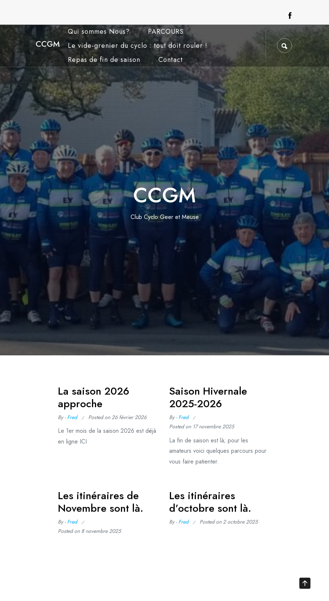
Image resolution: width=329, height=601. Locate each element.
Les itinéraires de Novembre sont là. (100, 504)
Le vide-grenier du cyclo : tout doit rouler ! (137, 45)
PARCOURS (166, 31)
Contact (170, 59)
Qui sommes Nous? (99, 31)
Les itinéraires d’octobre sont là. (210, 504)
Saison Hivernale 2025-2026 (208, 397)
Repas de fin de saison (104, 59)
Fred (72, 417)
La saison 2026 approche (93, 397)
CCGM (48, 44)
